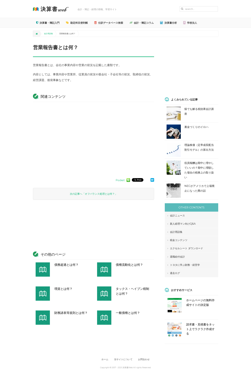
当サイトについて (123, 359)
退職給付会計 (177, 256)
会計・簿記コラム (142, 22)
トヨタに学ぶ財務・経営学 (185, 264)
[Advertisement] (93, 138)
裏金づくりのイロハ (196, 127)
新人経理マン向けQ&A (183, 223)
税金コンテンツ (178, 240)
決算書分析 (168, 22)
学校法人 (190, 22)
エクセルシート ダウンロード (186, 248)
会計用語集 (48, 33)
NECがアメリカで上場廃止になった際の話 (199, 188)
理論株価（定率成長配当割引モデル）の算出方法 (199, 147)
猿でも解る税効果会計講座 (199, 111)
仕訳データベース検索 (108, 22)
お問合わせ (144, 359)
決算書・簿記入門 (47, 22)
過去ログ (175, 273)
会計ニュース (177, 215)
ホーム (104, 359)
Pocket (120, 180)
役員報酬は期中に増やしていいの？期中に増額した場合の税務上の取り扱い (199, 170)
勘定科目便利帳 (77, 22)
